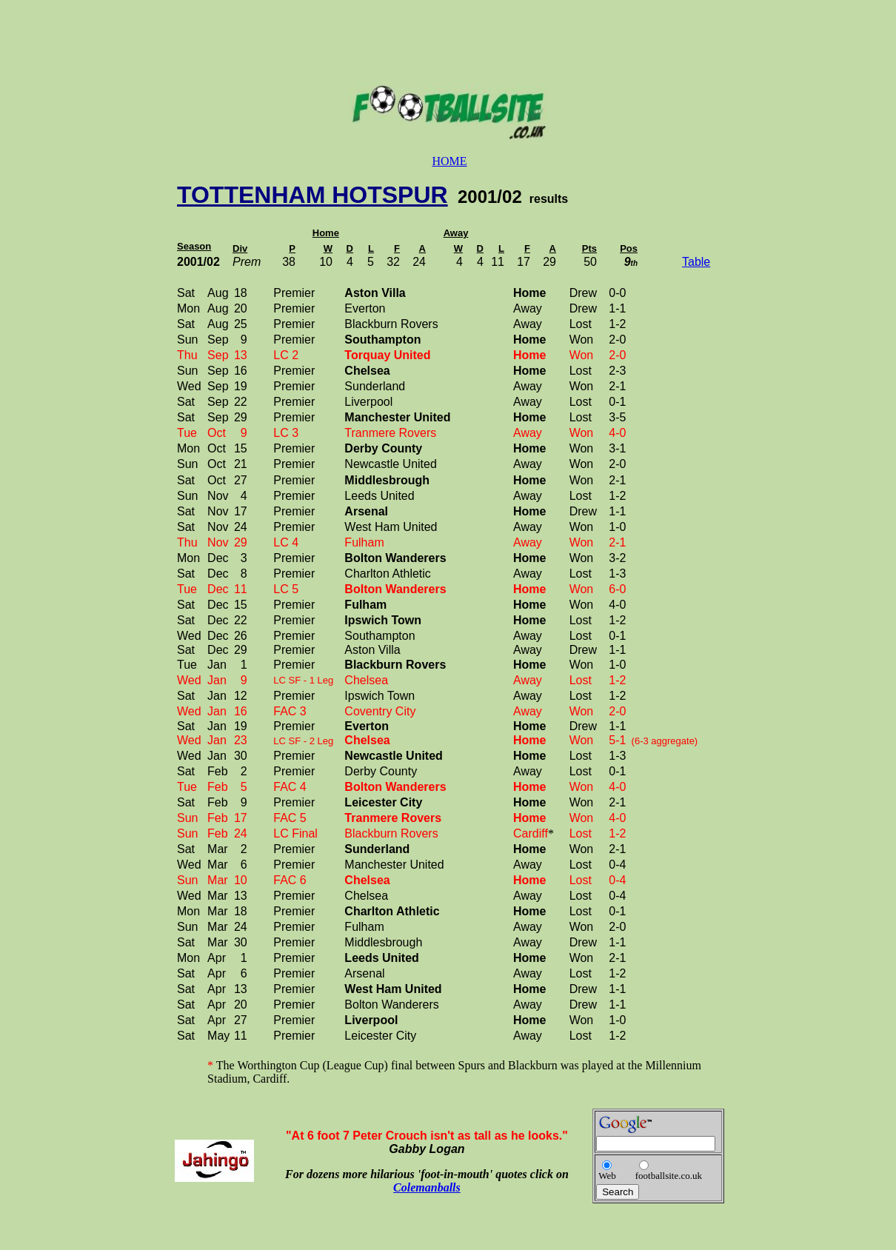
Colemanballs (427, 1187)
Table (696, 261)
